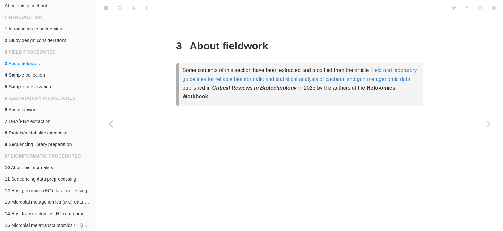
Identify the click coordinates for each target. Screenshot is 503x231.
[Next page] (488, 123)
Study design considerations (36, 40)
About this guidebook (26, 5)
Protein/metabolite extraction (36, 132)
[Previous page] (110, 123)
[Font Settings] (134, 8)
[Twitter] (454, 8)
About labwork (21, 109)
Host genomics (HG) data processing (46, 190)
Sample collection (25, 75)
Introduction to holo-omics (33, 28)
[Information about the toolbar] (146, 8)
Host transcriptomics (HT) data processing (50, 213)
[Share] (493, 8)
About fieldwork (22, 63)
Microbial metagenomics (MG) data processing (50, 202)
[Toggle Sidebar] (106, 8)
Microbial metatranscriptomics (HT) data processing (50, 225)
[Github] (480, 8)
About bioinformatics (29, 167)
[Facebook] (467, 8)
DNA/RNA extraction (28, 121)
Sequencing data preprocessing (40, 179)
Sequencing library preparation (38, 144)
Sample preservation (28, 86)
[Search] (120, 8)
